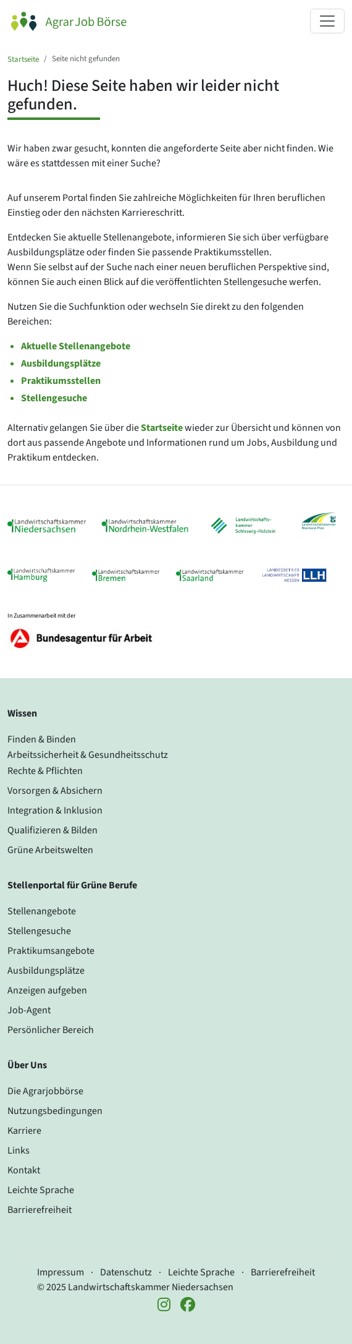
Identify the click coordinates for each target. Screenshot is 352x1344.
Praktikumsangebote (50, 951)
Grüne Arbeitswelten (50, 850)
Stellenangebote (41, 911)
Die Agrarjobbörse (45, 1091)
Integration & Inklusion (55, 810)
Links (18, 1150)
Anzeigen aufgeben (47, 990)
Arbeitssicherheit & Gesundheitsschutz (87, 755)
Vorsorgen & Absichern (55, 790)
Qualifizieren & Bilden (52, 830)
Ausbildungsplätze (61, 363)
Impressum (60, 1272)
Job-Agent (29, 1010)
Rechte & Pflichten (45, 771)
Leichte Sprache (40, 1190)
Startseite (23, 59)
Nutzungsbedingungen (55, 1111)
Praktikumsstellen (61, 381)
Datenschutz (126, 1272)
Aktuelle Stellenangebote (75, 346)
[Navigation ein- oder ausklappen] (327, 21)
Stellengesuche (54, 398)
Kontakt (23, 1170)
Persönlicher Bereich (50, 1030)
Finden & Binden (41, 739)
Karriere (24, 1131)
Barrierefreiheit (39, 1210)
